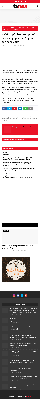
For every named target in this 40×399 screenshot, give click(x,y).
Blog (16, 396)
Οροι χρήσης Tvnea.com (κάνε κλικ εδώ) (14, 173)
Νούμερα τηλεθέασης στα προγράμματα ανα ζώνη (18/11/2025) (18, 247)
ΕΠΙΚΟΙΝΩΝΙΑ (33, 393)
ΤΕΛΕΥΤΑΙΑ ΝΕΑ (14, 27)
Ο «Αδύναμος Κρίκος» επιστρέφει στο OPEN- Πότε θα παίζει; (22, 353)
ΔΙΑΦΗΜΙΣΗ (16, 393)
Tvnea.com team (7, 45)
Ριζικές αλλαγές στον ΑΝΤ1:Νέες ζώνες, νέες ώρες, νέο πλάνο (22, 328)
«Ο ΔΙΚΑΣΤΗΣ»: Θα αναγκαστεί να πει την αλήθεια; (21, 320)
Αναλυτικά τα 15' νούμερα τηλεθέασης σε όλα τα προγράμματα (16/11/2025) (23, 378)
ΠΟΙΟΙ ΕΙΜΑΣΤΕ (8, 393)
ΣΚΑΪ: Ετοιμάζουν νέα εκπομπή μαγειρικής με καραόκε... (22, 386)
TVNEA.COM (6, 165)
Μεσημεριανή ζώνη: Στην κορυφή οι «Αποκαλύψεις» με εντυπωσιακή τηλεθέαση (22, 336)
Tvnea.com (21, 170)
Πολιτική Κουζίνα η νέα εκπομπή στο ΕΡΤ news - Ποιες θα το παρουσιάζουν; (23, 344)
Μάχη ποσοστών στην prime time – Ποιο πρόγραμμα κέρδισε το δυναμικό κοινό (21, 361)
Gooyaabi (28, 396)
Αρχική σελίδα (6, 27)
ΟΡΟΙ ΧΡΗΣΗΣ (25, 393)
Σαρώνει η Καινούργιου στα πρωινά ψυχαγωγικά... (20, 369)
